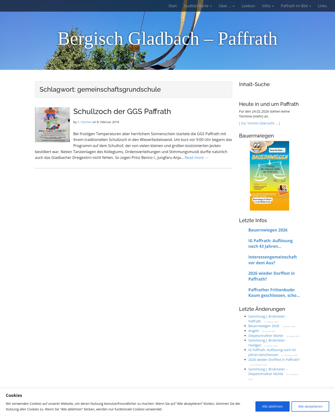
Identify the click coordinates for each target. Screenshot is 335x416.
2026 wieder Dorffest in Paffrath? (271, 276)
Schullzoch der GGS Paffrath (122, 111)
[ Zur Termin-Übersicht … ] (259, 123)
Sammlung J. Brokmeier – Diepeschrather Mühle (268, 371)
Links (322, 5)
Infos (268, 5)
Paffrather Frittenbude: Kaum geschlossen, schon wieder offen (273, 293)
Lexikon (248, 5)
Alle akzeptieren (310, 406)
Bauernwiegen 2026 (268, 230)
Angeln (253, 331)
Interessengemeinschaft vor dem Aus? (272, 259)
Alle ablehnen (272, 406)
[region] (167, 402)
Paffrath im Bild (296, 5)
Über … (227, 5)
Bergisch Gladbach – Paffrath (167, 38)
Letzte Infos (253, 220)
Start (172, 5)
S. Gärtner (84, 122)
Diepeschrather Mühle (265, 335)
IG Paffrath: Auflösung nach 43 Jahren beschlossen (270, 243)
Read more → (196, 157)
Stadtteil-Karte (198, 5)
